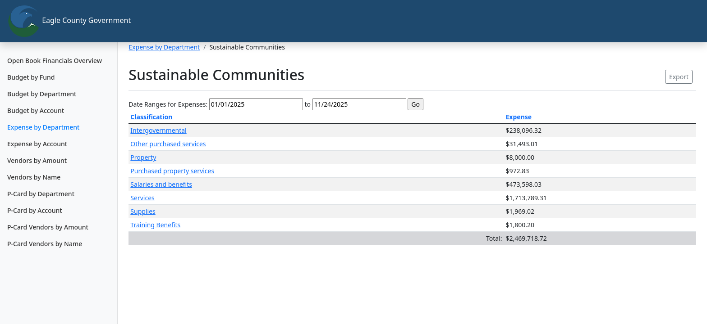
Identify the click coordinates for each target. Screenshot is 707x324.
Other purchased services (168, 144)
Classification (151, 116)
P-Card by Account (34, 210)
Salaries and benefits (161, 184)
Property (143, 157)
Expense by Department (43, 127)
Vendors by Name (33, 177)
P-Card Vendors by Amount (47, 227)
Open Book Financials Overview (54, 60)
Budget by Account (35, 110)
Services (142, 198)
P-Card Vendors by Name (44, 243)
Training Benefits (155, 224)
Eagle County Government (62, 21)
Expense (519, 116)
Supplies (142, 211)
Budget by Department (41, 94)
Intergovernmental (158, 130)
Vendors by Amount (37, 160)
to (307, 104)
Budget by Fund (31, 77)
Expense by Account (37, 144)
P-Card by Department (40, 193)
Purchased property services (172, 170)
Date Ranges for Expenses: (168, 104)
